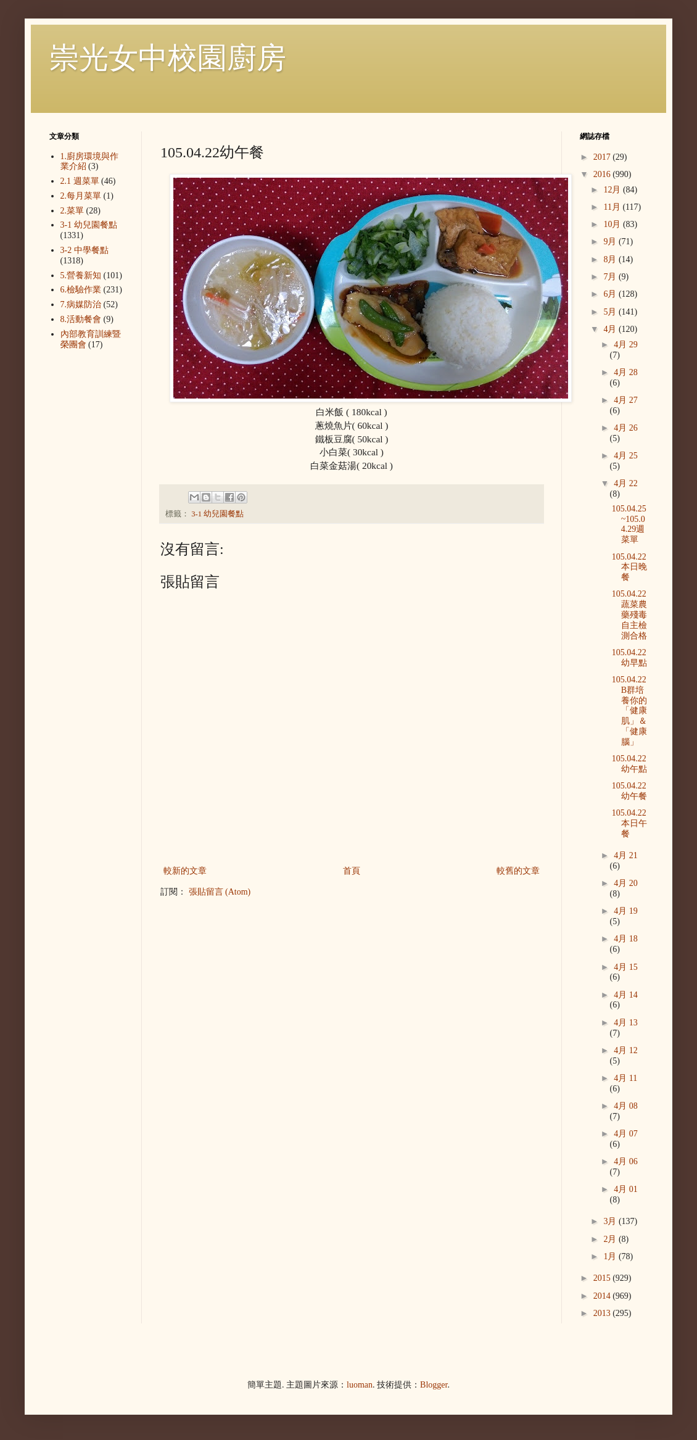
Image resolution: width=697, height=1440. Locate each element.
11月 (612, 207)
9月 (611, 241)
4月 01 (626, 1189)
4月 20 (626, 883)
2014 (603, 1296)
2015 (603, 1278)
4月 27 (626, 400)
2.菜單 (72, 210)
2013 (603, 1313)
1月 (611, 1256)
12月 (613, 189)
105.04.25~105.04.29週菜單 (629, 524)
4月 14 (626, 994)
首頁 (351, 870)
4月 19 (626, 911)
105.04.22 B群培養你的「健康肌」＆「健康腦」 (629, 711)
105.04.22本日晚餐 (629, 567)
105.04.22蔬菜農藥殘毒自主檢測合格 (629, 614)
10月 (613, 224)
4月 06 (626, 1161)
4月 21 (626, 855)
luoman (360, 1384)
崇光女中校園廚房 (167, 57)
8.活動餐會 (81, 319)
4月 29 (626, 344)
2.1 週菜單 (79, 181)
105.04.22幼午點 (629, 764)
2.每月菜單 (81, 196)
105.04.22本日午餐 (629, 823)
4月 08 (626, 1106)
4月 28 (626, 372)
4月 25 (626, 455)
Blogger (433, 1384)
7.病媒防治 (81, 304)
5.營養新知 (81, 275)
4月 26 (626, 427)
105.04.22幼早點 (629, 658)
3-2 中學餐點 (84, 250)
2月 (611, 1239)
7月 (611, 276)
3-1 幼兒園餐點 (217, 514)
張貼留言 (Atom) (220, 891)
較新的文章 (185, 870)
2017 (603, 157)
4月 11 (625, 1078)
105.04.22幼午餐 (629, 791)
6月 (611, 294)
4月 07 (626, 1133)
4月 (611, 329)
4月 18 (626, 938)
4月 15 (626, 967)
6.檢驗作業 (81, 289)
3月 (611, 1221)
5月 (611, 312)
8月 (611, 259)
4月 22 (626, 483)
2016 (603, 174)
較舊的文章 (518, 870)
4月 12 (626, 1050)
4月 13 (626, 1022)
